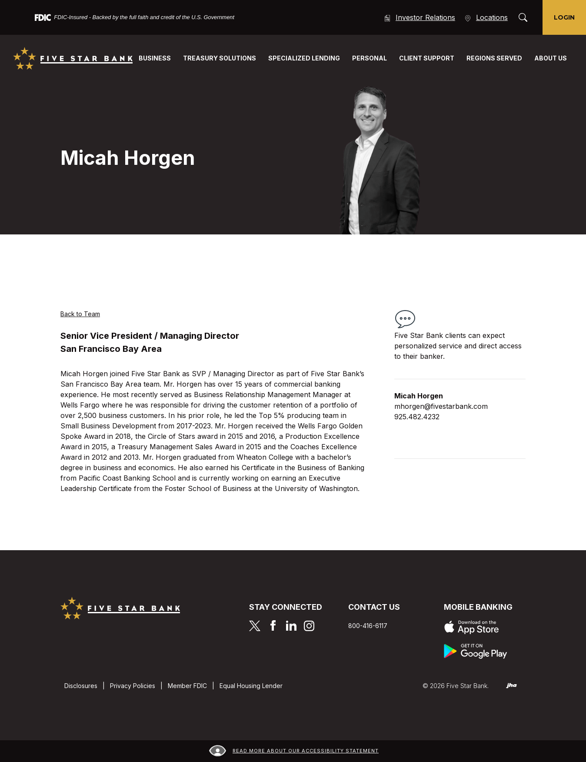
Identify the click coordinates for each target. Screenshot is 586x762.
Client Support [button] (426, 58)
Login (564, 17)
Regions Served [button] (494, 58)
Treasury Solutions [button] (219, 58)
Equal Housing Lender (251, 685)
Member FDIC (187, 685)
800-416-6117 (367, 625)
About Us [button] (550, 58)
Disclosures (80, 685)
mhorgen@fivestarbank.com (441, 406)
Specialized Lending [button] (304, 58)
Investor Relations (419, 17)
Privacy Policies (132, 685)
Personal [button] (369, 58)
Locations (486, 17)
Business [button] (155, 58)
